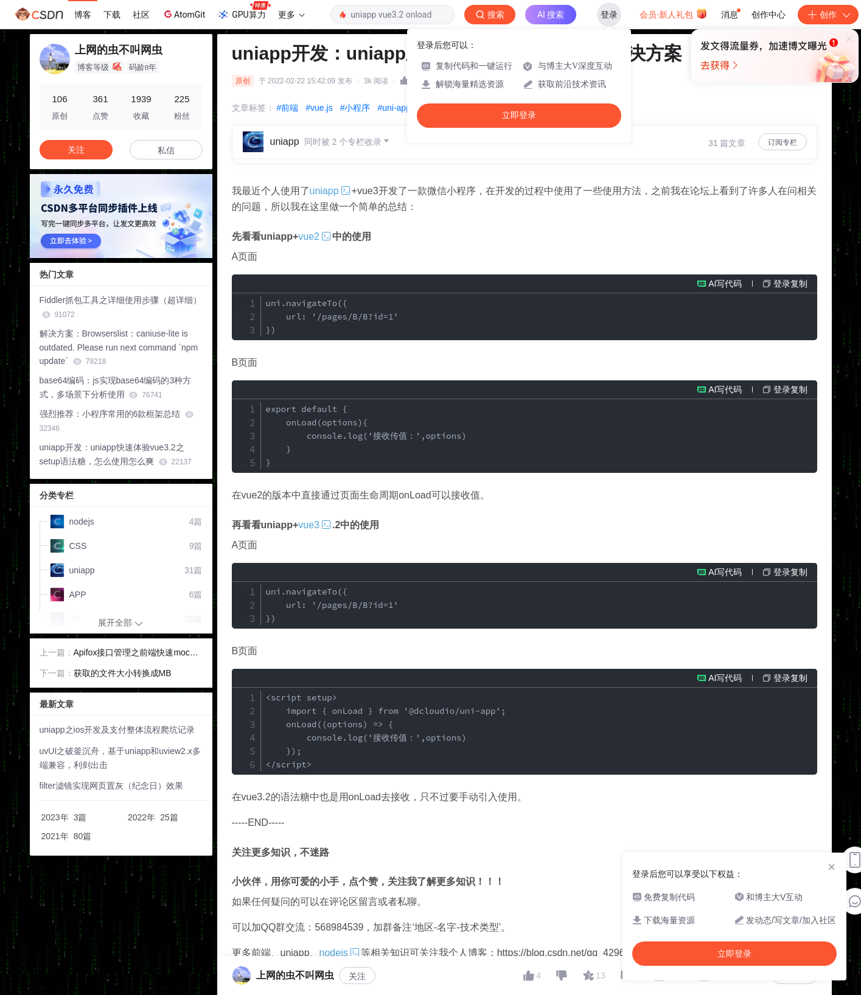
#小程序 (355, 108)
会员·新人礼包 (673, 13)
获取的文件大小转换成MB (123, 673)
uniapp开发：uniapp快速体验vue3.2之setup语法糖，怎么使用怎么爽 (116, 454)
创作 (828, 14)
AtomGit (183, 14)
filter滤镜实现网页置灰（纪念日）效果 (111, 786)
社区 (141, 14)
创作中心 (768, 14)
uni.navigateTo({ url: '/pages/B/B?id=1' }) (332, 316)
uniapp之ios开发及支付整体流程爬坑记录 (117, 730)
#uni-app (394, 108)
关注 (357, 976)
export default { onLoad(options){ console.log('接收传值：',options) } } (366, 435)
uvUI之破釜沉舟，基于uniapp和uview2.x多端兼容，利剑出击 (120, 758)
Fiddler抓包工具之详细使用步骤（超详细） (121, 307)
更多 (291, 14)
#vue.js (318, 108)
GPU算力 (243, 11)
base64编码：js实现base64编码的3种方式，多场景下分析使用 (116, 387)
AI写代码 (725, 283)
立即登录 (519, 115)
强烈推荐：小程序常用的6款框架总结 (117, 421)
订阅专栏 (782, 142)
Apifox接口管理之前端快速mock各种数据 (134, 654)
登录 (609, 14)
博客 (82, 14)
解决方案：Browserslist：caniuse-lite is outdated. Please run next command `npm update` (119, 347)
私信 (166, 150)
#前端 (288, 108)
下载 (111, 14)
